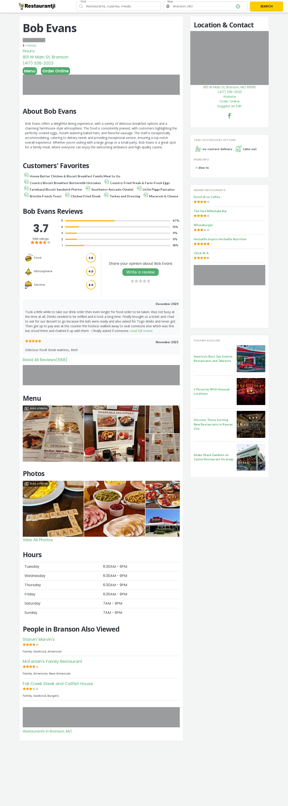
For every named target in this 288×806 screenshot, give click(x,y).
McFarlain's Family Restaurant (52, 661)
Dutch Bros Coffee (207, 197)
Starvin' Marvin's (39, 639)
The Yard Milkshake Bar (210, 211)
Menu (30, 71)
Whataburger (203, 225)
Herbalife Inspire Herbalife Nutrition (220, 239)
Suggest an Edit (229, 106)
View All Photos (38, 540)
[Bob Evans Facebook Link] (229, 115)
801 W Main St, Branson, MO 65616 (229, 87)
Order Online (55, 71)
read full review (141, 331)
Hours (28, 51)
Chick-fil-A (201, 253)
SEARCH (266, 6)
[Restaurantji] (37, 6)
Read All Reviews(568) (45, 360)
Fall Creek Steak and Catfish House (58, 683)
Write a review (140, 272)
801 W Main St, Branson (45, 57)
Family (31, 45)
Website (229, 96)
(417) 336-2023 (38, 63)
